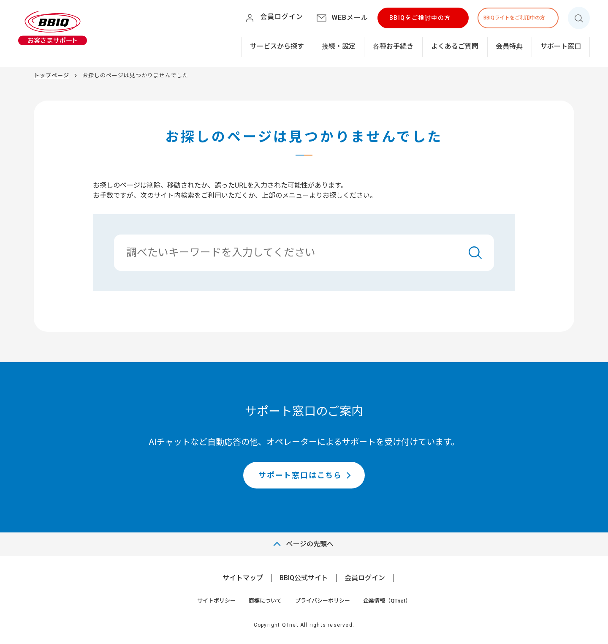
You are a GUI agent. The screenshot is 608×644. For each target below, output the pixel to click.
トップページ (51, 75)
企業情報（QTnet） (387, 601)
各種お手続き (393, 46)
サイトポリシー (216, 601)
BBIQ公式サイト (304, 578)
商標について (265, 601)
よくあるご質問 (454, 46)
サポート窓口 (560, 46)
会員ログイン (365, 578)
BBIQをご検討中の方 (420, 17)
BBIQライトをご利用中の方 (514, 18)
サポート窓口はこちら (300, 475)
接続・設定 (339, 46)
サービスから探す (277, 46)
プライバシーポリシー (322, 601)
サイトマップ (243, 578)
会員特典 (509, 46)
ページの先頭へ (310, 544)
